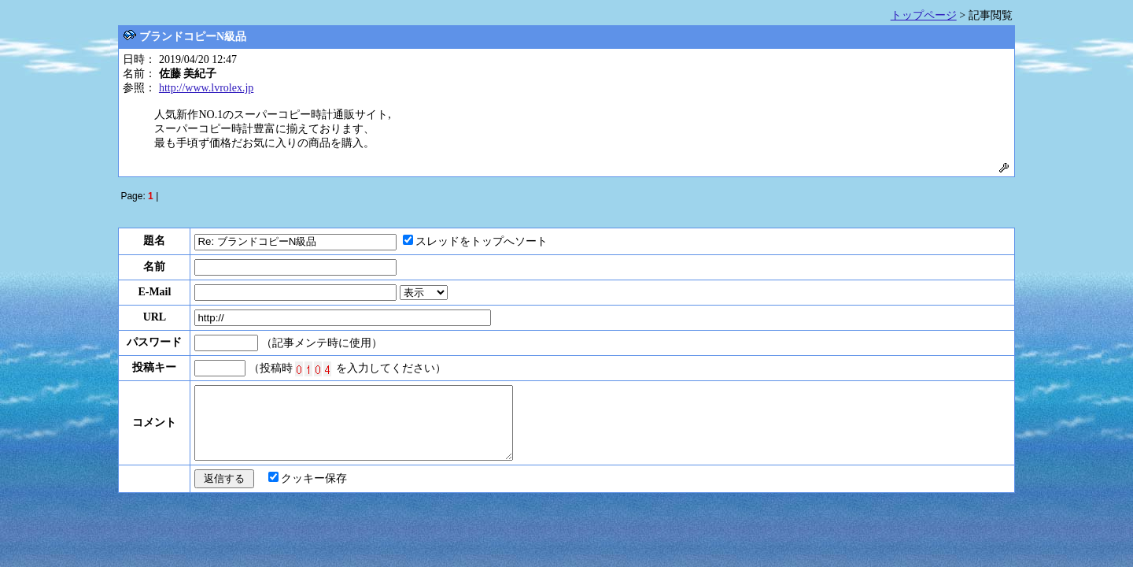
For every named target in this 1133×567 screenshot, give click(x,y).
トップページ (924, 15)
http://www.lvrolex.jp (206, 88)
